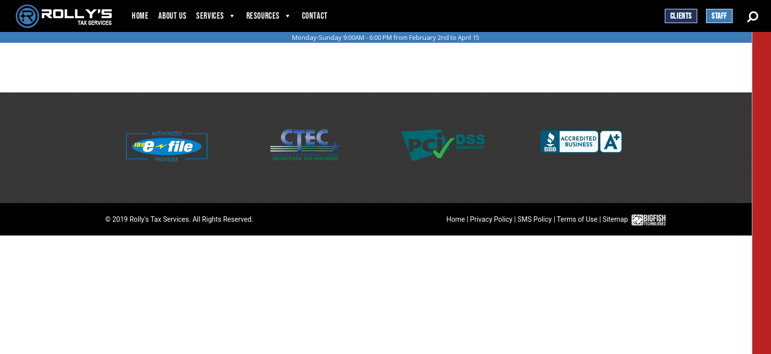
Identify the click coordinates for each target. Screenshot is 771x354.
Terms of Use (577, 219)
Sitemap (615, 219)
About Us (172, 16)
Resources (263, 16)
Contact (315, 16)
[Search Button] (752, 15)
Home (140, 16)
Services (210, 16)
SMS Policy (534, 219)
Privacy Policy (491, 219)
